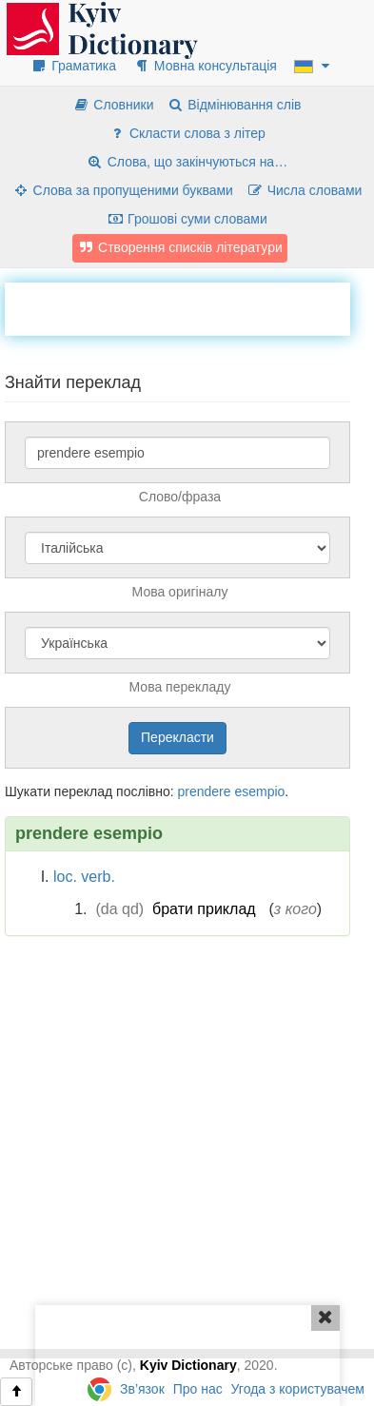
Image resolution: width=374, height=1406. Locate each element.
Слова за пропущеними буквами (122, 190)
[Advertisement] (189, 306)
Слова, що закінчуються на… (187, 161)
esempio (259, 791)
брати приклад (204, 909)
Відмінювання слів (234, 104)
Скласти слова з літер (187, 133)
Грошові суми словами (187, 218)
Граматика (73, 65)
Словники (112, 104)
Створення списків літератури (180, 247)
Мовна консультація (205, 65)
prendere (203, 791)
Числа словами (304, 190)
